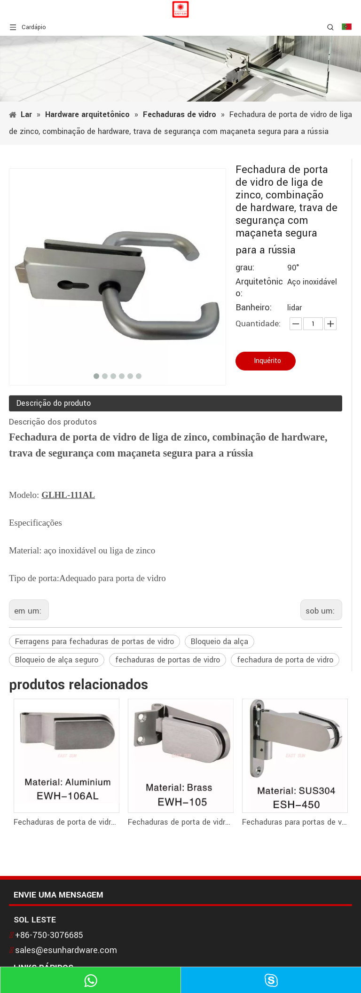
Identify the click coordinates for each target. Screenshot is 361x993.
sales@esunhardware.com (66, 950)
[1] (180, 69)
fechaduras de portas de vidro (167, 659)
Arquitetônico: (259, 287)
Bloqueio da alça (219, 641)
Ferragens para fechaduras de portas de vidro (94, 641)
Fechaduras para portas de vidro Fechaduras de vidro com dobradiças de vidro (294, 822)
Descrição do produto (53, 403)
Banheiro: (253, 308)
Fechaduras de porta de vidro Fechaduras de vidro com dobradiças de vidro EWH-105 (180, 822)
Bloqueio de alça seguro (56, 659)
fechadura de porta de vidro (285, 659)
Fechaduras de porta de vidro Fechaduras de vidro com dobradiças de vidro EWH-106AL (66, 822)
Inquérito (267, 361)
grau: (244, 268)
